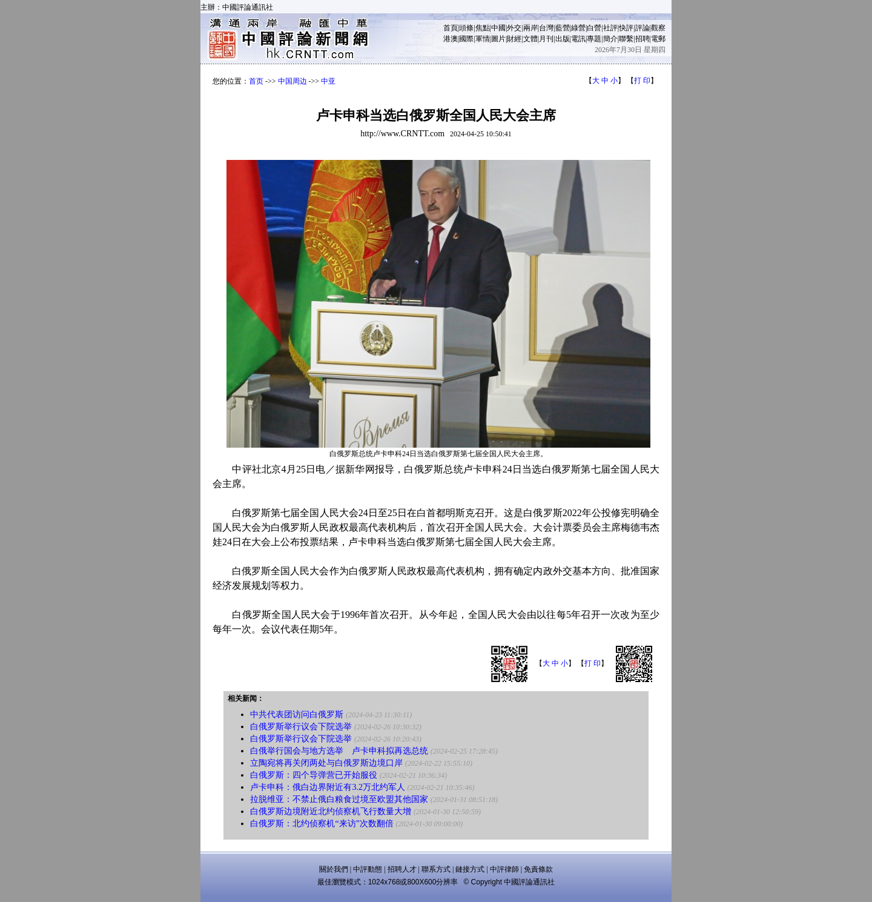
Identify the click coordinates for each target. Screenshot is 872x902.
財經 (514, 39)
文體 (530, 39)
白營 (594, 28)
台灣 (546, 28)
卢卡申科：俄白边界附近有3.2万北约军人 (327, 787)
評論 (642, 28)
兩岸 (530, 28)
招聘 (642, 39)
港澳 (450, 39)
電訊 (578, 39)
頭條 (466, 28)
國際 (466, 39)
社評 (610, 28)
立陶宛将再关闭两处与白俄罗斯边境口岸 (326, 763)
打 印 (642, 80)
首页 (256, 81)
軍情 (482, 39)
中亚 (328, 81)
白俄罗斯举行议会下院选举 (301, 726)
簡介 (610, 39)
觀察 (658, 28)
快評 (626, 28)
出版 (562, 39)
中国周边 (292, 81)
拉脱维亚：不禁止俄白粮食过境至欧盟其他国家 (339, 799)
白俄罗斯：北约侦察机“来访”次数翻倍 (321, 823)
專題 (594, 39)
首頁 (450, 28)
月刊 (546, 39)
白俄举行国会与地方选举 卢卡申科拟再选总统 (339, 750)
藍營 (562, 28)
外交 (514, 28)
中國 (498, 28)
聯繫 (626, 39)
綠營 (578, 28)
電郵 (658, 39)
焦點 (482, 28)
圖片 (498, 39)
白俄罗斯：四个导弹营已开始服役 (313, 775)
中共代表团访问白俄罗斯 (296, 714)
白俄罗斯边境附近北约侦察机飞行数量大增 (330, 811)
